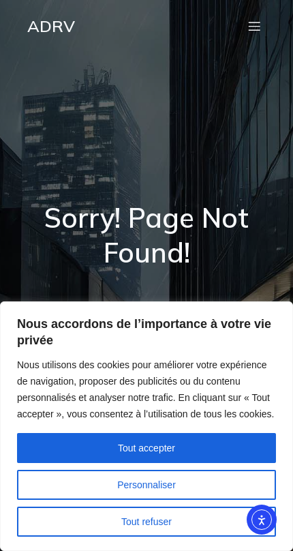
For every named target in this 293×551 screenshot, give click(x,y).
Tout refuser (146, 521)
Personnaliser (146, 484)
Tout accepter (146, 448)
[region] (146, 426)
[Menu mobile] (254, 26)
